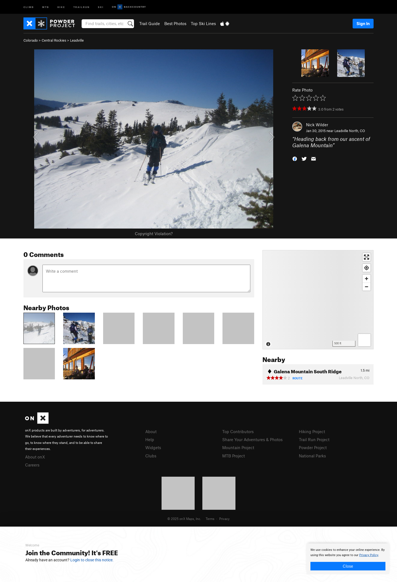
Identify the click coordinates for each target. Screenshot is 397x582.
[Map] (318, 299)
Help (149, 439)
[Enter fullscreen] (367, 257)
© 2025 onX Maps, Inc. (184, 519)
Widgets (153, 447)
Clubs (150, 455)
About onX (35, 456)
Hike (61, 7)
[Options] (364, 340)
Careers (32, 464)
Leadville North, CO (349, 130)
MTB (45, 7)
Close (348, 566)
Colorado (30, 40)
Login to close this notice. (92, 560)
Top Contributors (238, 431)
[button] (294, 158)
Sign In (363, 23)
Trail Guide (149, 23)
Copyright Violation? (154, 233)
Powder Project (313, 447)
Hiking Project (312, 431)
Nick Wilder (317, 124)
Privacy (224, 519)
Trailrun (81, 7)
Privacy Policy (368, 555)
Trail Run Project (314, 439)
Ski (101, 7)
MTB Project (233, 455)
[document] (347, 558)
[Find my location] (367, 268)
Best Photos (175, 23)
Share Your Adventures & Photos (252, 439)
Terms (210, 519)
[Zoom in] (367, 279)
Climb (28, 7)
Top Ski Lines (203, 23)
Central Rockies (54, 40)
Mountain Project (238, 447)
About (151, 431)
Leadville (77, 40)
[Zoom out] (367, 287)
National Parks (312, 455)
